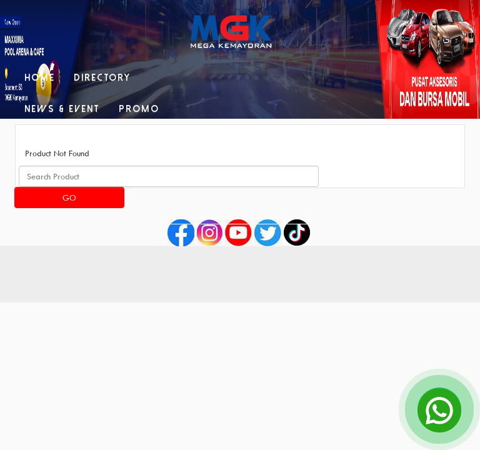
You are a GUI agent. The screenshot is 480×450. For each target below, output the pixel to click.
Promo (139, 109)
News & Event (62, 109)
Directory (102, 77)
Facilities (50, 140)
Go (69, 197)
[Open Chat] (439, 409)
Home (39, 77)
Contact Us (129, 140)
